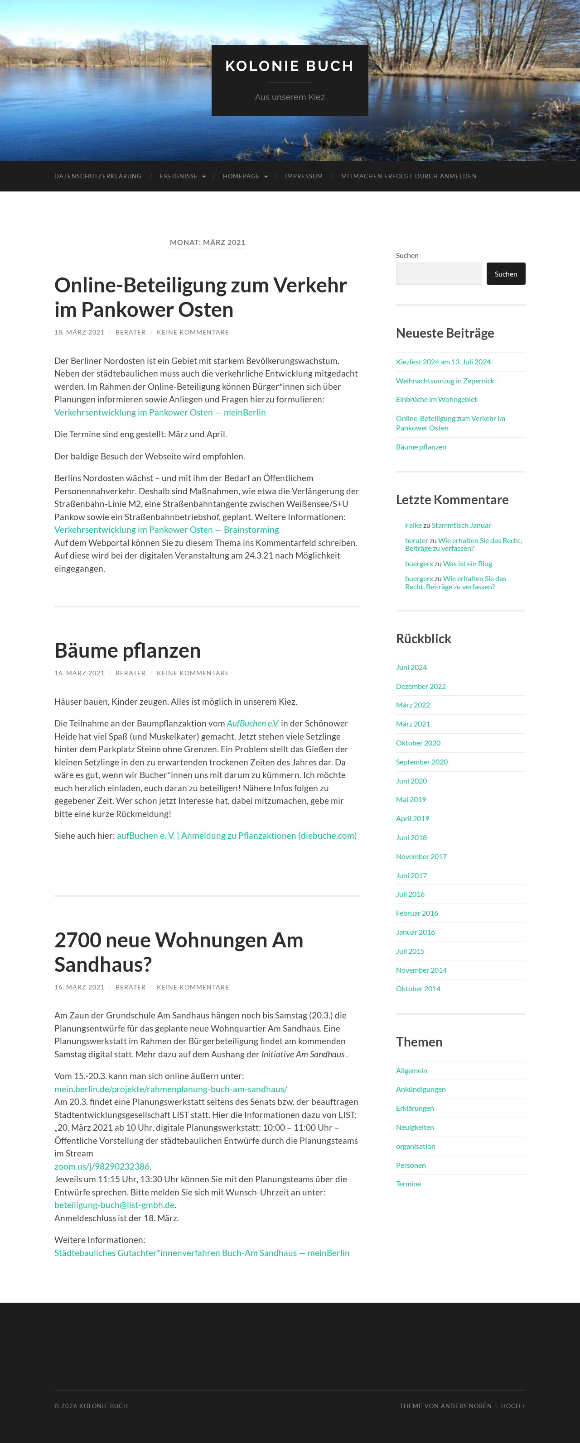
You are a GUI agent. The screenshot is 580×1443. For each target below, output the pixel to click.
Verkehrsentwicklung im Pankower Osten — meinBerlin (160, 412)
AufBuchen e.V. (253, 723)
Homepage (241, 176)
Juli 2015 (410, 950)
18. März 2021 (79, 332)
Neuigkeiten (415, 1127)
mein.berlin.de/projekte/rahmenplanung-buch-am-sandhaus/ (170, 1089)
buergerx (419, 563)
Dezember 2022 (421, 686)
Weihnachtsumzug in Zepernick (445, 380)
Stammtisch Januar (461, 525)
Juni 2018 (411, 837)
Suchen (407, 255)
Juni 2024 (411, 667)
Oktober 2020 (418, 742)
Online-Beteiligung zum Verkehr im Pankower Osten (200, 296)
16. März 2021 (79, 673)
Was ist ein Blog (467, 563)
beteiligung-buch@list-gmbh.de (114, 1204)
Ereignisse (179, 176)
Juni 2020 (411, 780)
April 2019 (412, 818)
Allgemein (411, 1070)
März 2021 (413, 723)
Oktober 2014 (418, 988)
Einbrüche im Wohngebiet (436, 399)
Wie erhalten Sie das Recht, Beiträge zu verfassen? (463, 544)
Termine (408, 1183)
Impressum (304, 176)
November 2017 (421, 856)
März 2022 (413, 704)
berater (131, 332)
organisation (415, 1146)
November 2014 (421, 969)
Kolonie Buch (290, 65)
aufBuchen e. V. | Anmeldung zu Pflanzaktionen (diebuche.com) (237, 835)
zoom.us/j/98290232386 (102, 1166)
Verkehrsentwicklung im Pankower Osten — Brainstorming (166, 529)
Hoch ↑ (513, 1406)
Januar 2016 (415, 931)
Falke (413, 525)
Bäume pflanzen (127, 650)
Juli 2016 (410, 893)
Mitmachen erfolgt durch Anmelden (409, 176)
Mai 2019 (411, 799)
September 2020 (422, 761)
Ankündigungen (421, 1089)
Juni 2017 (411, 875)
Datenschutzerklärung (98, 176)
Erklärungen (415, 1108)
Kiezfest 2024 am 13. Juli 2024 (443, 361)
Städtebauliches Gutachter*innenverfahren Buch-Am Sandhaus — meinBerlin (202, 1252)
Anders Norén (466, 1406)
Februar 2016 (417, 912)
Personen (411, 1165)
